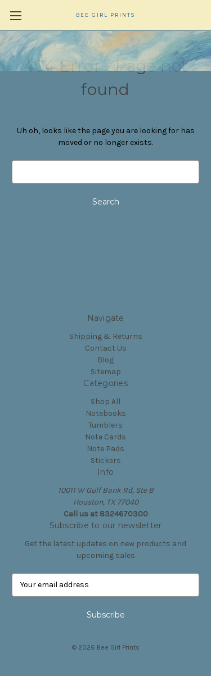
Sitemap (106, 371)
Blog (105, 360)
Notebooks (106, 413)
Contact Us (106, 348)
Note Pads (105, 448)
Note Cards (105, 437)
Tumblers (105, 425)
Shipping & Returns (105, 336)
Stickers (106, 460)
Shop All (105, 401)
